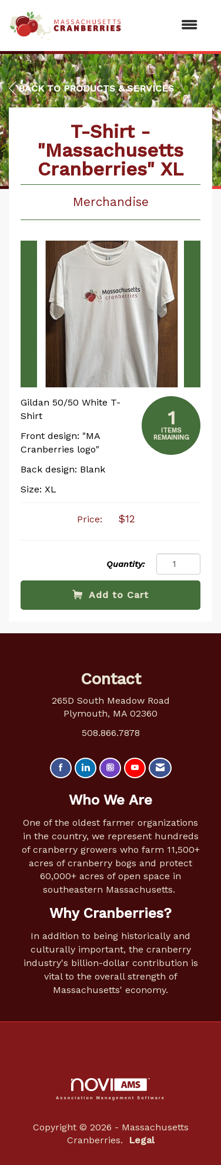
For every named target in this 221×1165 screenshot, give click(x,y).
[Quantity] (178, 564)
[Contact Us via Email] (160, 768)
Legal (142, 1140)
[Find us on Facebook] (61, 768)
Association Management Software (110, 1089)
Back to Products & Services (91, 89)
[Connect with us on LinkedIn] (85, 768)
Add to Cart (110, 594)
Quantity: (125, 564)
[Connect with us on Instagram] (110, 768)
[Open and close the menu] (165, 25)
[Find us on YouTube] (135, 768)
